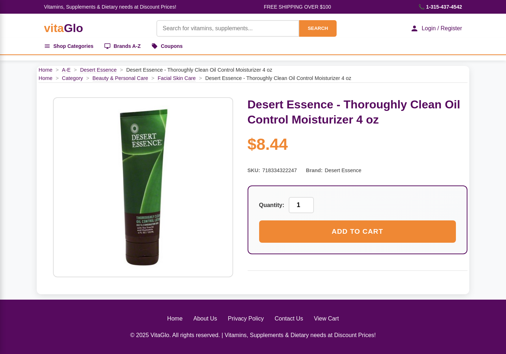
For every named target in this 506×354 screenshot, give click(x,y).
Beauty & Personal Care (120, 78)
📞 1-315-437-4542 (440, 7)
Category (72, 78)
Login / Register (436, 28)
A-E (66, 70)
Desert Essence (98, 70)
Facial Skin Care (176, 78)
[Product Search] (227, 28)
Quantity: (271, 205)
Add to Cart (357, 231)
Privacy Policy (246, 318)
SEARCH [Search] (318, 28)
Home (45, 70)
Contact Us (289, 318)
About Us (205, 318)
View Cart (326, 318)
